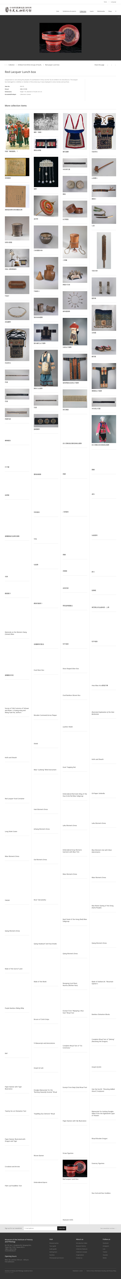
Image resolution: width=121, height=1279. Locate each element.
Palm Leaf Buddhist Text (13, 1186)
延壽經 (94, 590)
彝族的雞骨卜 (38, 603)
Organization (80, 1255)
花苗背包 (94, 152)
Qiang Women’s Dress (12, 931)
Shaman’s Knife (68, 1220)
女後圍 (94, 333)
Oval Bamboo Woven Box (71, 695)
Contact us (79, 1258)
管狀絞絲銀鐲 (38, 317)
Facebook (106, 1243)
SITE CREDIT (11, 1272)
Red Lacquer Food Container (14, 799)
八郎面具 (65, 512)
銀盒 (64, 194)
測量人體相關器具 (11, 269)
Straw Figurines (68, 1153)
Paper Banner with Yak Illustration (74, 1121)
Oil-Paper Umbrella (98, 793)
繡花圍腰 (65, 152)
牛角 (35, 539)
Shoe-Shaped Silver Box (71, 669)
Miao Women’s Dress (12, 856)
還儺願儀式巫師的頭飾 (12, 536)
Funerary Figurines (98, 1163)
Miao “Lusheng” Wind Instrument (45, 770)
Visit (57, 11)
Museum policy (53, 1243)
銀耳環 (94, 298)
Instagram (106, 1246)
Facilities (52, 1255)
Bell (6, 1053)
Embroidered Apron (40, 1182)
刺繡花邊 (8, 419)
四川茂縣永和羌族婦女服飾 (100, 445)
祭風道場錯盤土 (68, 606)
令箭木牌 (94, 271)
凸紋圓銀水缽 (38, 250)
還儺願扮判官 (9, 675)
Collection (83, 11)
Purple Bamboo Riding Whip (14, 1008)
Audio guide (53, 1249)
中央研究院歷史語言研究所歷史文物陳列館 (18, 9)
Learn (92, 11)
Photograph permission (56, 1258)
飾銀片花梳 (66, 285)
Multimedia (101, 11)
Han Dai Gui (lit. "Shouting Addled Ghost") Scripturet (103, 1090)
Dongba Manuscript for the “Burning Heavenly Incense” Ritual (45, 1091)
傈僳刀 (94, 199)
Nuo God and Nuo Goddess (101, 1193)
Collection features (81, 1249)
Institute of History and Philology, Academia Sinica (19, 1270)
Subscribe (62, 1228)
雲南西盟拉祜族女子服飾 (71, 383)
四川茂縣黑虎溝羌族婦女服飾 (72, 443)
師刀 (93, 572)
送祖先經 (65, 588)
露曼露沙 (8, 593)
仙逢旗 (36, 565)
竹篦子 (7, 296)
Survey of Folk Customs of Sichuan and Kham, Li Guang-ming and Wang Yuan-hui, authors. (17, 710)
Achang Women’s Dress (42, 829)
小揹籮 (65, 260)
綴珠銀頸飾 (66, 311)
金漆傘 (36, 219)
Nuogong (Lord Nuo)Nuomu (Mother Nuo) (70, 984)
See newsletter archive (108, 1228)
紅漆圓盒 (65, 219)
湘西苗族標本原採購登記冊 (14, 210)
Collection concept (81, 1252)
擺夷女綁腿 (37, 150)
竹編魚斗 (37, 291)
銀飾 (35, 189)
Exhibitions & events (69, 11)
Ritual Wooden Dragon (99, 1138)
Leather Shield (68, 727)
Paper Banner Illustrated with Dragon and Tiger (15, 1140)
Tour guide (52, 1246)
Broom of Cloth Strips (41, 1019)
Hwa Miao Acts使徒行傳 (100, 685)
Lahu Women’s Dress (99, 823)
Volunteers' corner (78, 1271)
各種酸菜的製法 (39, 644)
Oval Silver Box (39, 670)
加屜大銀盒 (8, 242)
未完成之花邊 (96, 409)
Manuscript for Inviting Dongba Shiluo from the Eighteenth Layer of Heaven (103, 1113)
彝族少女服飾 (38, 388)
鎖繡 (93, 470)
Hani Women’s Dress (41, 809)
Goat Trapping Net (69, 767)
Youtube (105, 1255)
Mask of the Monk (40, 982)
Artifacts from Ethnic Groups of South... (30, 65)
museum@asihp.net (10, 1251)
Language (113, 2)
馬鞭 (64, 555)
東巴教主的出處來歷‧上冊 (100, 607)
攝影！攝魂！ (38, 132)
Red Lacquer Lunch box (52, 65)
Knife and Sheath (11, 757)
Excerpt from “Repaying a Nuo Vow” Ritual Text (73, 1012)
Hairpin (7, 900)
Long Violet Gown (11, 831)
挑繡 (64, 474)
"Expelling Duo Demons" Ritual (44, 1114)
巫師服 (7, 495)
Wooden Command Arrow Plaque (45, 715)
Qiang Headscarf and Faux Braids (45, 944)
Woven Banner (39, 1156)
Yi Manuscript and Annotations (44, 1043)
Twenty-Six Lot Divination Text (15, 1111)
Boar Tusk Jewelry (40, 900)
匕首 (93, 226)
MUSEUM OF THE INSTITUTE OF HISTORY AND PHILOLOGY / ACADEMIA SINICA (21, 2)
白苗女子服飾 (67, 347)
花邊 (6, 382)
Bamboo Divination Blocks (101, 1014)
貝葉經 (65, 571)
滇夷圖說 (8, 178)
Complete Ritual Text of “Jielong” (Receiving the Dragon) (103, 1040)
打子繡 (7, 467)
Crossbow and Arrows (12, 1167)
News (105, 2)
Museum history (81, 1246)
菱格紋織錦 (37, 474)
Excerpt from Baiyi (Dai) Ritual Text (75, 1087)
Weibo (105, 1258)
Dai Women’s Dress (40, 860)
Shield (36, 744)
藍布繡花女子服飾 (39, 343)
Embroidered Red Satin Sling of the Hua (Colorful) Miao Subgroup (75, 795)
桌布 (93, 494)
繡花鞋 (94, 357)
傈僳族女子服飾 (97, 391)
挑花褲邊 (65, 410)
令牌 (6, 577)
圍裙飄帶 (37, 429)
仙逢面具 (94, 535)
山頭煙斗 (94, 178)
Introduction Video (81, 1243)
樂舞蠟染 (8, 441)
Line (104, 1249)
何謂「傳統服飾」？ (11, 151)
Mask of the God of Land (13, 969)
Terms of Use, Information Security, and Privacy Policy (101, 1271)
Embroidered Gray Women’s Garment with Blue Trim (72, 851)
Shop (110, 11)
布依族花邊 (66, 169)
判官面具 (37, 512)
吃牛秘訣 (65, 644)
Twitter (105, 1252)
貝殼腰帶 (8, 322)
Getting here (53, 1252)
